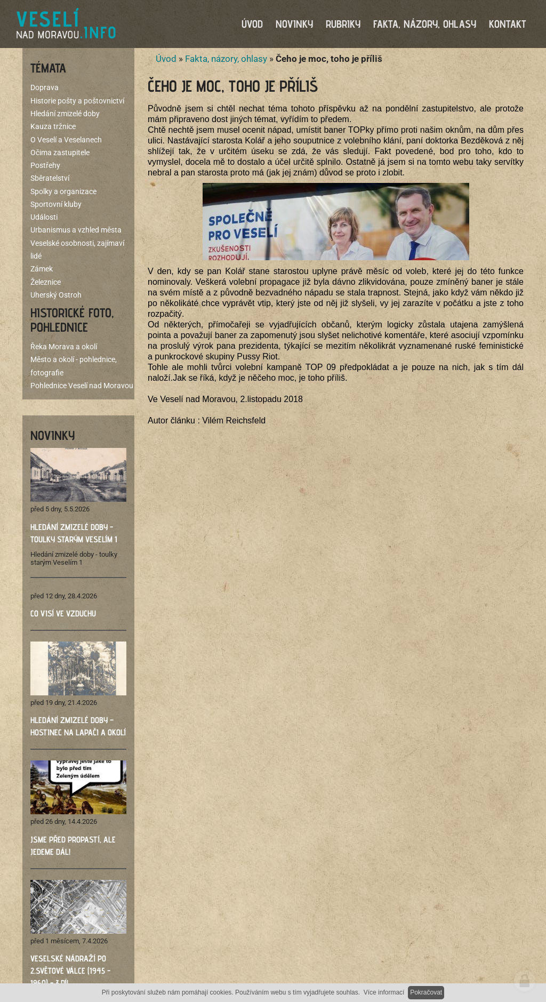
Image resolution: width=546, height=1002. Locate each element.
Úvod (166, 58)
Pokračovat (426, 992)
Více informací (384, 992)
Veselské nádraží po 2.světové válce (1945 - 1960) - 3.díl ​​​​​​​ (70, 970)
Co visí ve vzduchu (63, 613)
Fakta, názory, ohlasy (226, 58)
